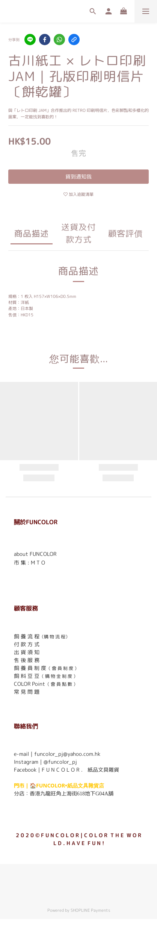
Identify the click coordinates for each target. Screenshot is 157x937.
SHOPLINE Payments (90, 910)
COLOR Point (29, 683)
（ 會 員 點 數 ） (61, 684)
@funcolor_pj (60, 761)
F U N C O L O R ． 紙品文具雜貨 (80, 769)
